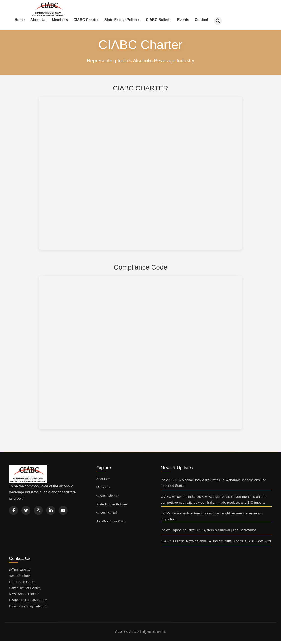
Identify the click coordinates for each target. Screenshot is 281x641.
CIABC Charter (86, 20)
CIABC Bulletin (159, 20)
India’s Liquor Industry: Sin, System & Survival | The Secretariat (208, 530)
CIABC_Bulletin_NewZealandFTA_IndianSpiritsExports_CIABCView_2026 (216, 541)
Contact (201, 20)
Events (183, 20)
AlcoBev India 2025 (110, 521)
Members (60, 20)
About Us (38, 20)
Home (20, 20)
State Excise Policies (122, 20)
